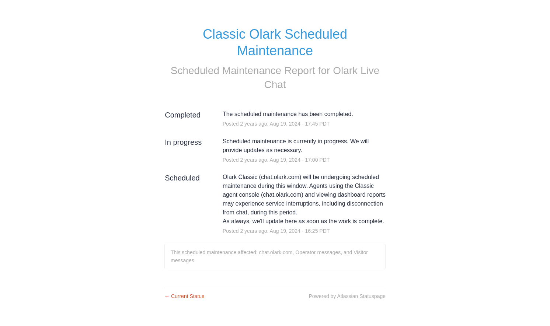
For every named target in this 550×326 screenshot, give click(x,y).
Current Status (184, 296)
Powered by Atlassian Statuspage (347, 296)
